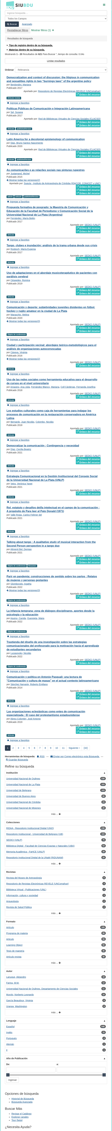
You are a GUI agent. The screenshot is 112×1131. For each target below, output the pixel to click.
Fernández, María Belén (22, 218)
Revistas (11, 872)
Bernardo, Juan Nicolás (22, 422)
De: (8, 1064)
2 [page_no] (13, 748)
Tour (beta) (17, 1120)
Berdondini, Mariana (20, 84)
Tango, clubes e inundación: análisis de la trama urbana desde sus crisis (52, 245)
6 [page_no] (34, 748)
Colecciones (13, 822)
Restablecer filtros (17, 30)
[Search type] (56, 18)
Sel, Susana (16, 112)
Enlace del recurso (88, 94)
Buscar (12, 24)
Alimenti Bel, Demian (21, 549)
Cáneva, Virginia (18, 352)
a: (58, 1064)
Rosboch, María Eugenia (23, 249)
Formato (10, 921)
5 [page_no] (29, 748)
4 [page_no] (23, 748)
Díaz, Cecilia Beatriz (20, 449)
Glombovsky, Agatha (20, 584)
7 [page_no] (40, 748)
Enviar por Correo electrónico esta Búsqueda (75, 756)
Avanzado (27, 24)
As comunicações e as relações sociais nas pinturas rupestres (46, 170)
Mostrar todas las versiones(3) (23, 321)
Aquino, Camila (18, 618)
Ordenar (9, 70)
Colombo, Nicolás (45, 422)
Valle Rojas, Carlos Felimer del (26, 515)
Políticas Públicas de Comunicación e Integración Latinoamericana (48, 108)
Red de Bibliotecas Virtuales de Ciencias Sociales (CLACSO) (69, 118)
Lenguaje (11, 1020)
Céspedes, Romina (20, 280)
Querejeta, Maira (35, 618)
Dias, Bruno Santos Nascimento (26, 143)
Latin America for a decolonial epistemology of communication (46, 139)
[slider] (7, 1075)
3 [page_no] (18, 748)
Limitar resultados (56, 61)
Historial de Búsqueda (22, 1098)
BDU (9, 5)
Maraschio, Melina (19, 314)
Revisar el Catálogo (21, 1113)
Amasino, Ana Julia (20, 387)
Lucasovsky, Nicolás (20, 653)
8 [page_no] (45, 748)
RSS (41, 756)
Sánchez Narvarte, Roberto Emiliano (29, 684)
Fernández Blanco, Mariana (45, 387)
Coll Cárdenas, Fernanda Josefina (78, 387)
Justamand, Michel (20, 173)
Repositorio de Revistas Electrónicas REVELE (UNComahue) (69, 91)
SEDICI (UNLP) (93, 224)
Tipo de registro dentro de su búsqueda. (29, 45)
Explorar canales (19, 1117)
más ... (56, 814)
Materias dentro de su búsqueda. (25, 49)
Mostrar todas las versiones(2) (23, 180)
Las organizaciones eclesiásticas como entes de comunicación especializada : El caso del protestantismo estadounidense (46, 713)
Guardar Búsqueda (17, 759)
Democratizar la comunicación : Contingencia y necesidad (43, 445)
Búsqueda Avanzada (21, 1102)
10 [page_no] (56, 748)
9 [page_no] (50, 748)
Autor (9, 971)
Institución (12, 772)
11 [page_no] (63, 748)
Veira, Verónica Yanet (21, 483)
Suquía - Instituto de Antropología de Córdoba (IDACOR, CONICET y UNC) (62, 183)
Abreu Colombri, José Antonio (25, 718)
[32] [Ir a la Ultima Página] (86, 748)
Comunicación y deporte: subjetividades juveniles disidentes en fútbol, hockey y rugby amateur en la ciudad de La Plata (51, 309)
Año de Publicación (17, 1058)
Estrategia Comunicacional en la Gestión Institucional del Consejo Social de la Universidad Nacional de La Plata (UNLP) (52, 478)
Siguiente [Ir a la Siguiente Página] (74, 748)
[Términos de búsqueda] (56, 13)
